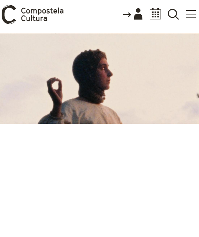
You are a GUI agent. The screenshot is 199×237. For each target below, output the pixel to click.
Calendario (153, 14)
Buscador (173, 14)
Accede (132, 14)
